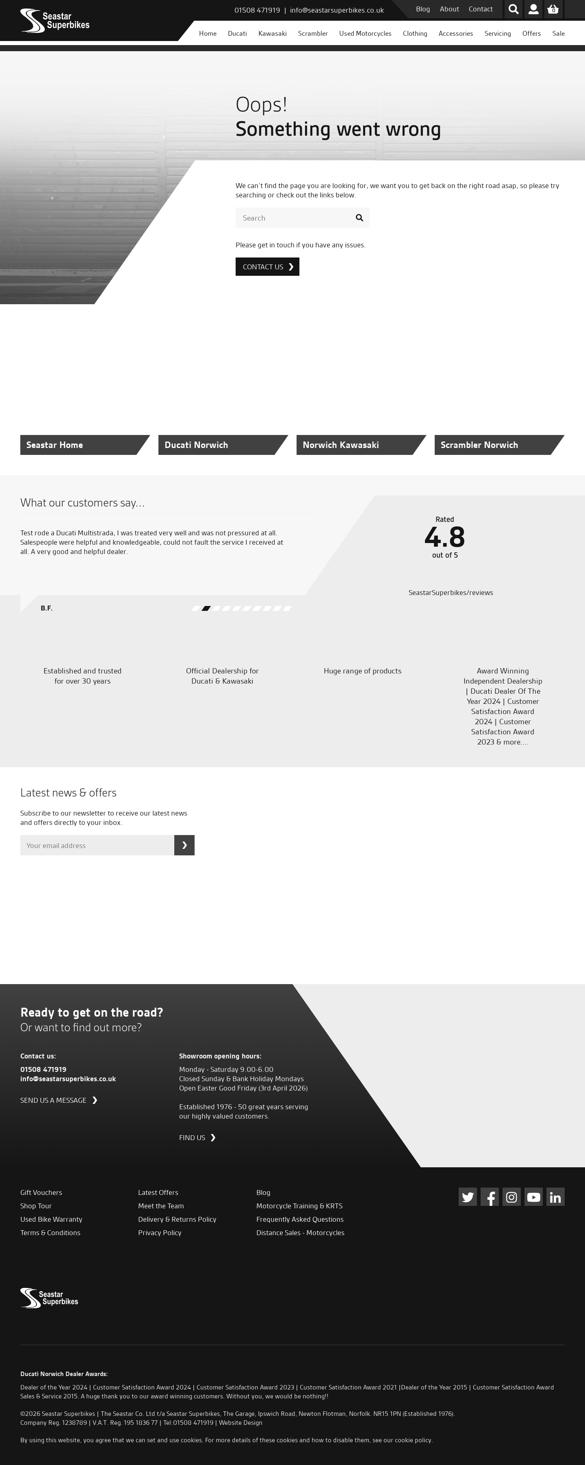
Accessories (456, 33)
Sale (558, 33)
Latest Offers (158, 1192)
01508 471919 (257, 10)
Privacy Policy (160, 1232)
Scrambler (313, 33)
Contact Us (263, 266)
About (449, 8)
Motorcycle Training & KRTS (299, 1205)
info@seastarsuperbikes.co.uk (337, 10)
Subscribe (184, 845)
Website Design (240, 1422)
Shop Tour (36, 1205)
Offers (531, 33)
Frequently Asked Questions (300, 1219)
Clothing (415, 33)
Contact (481, 8)
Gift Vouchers (41, 1192)
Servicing (498, 33)
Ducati (237, 33)
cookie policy (413, 1440)
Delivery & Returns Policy (177, 1219)
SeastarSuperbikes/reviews (450, 592)
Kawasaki (272, 33)
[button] (196, 608)
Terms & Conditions (50, 1232)
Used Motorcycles (365, 33)
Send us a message (53, 1100)
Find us (192, 1137)
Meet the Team (161, 1205)
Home (208, 33)
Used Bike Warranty (51, 1219)
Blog (423, 8)
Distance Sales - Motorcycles (300, 1232)
